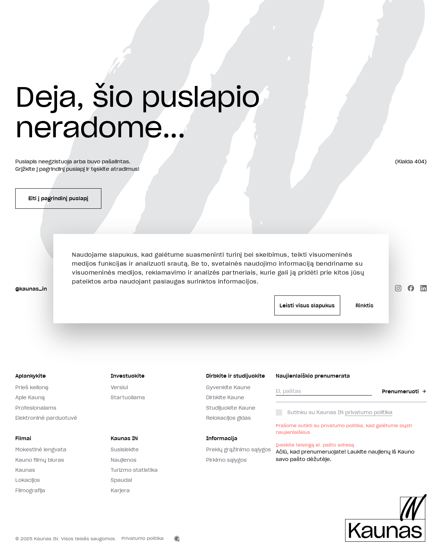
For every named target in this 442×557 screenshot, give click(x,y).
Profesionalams (35, 407)
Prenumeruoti (404, 391)
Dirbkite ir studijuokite (235, 375)
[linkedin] (423, 289)
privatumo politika (368, 412)
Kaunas (25, 470)
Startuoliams (128, 397)
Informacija (221, 438)
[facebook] (411, 289)
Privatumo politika (142, 538)
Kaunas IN (124, 438)
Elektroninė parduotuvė (46, 417)
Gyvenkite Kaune (228, 387)
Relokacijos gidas (228, 417)
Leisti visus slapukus (307, 305)
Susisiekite (125, 449)
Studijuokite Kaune (230, 407)
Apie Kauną (30, 397)
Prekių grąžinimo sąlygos (238, 449)
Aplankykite (30, 375)
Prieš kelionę (31, 387)
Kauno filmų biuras (39, 460)
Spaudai (121, 480)
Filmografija (30, 490)
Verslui (119, 387)
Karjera (120, 490)
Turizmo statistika (134, 470)
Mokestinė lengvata (40, 449)
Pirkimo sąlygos (226, 460)
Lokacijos (27, 480)
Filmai (23, 438)
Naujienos (123, 460)
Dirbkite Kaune (225, 397)
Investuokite (128, 375)
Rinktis (364, 305)
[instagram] (398, 289)
